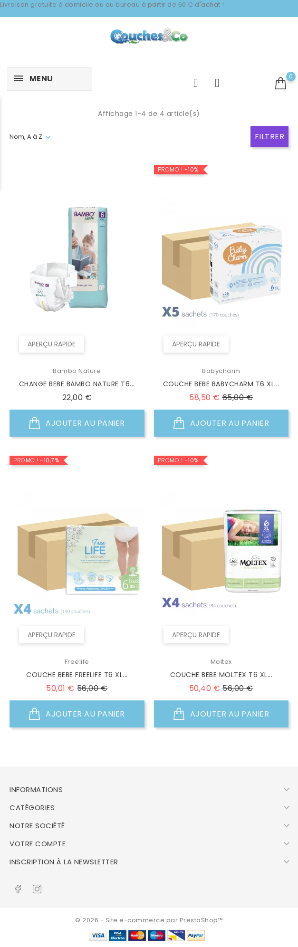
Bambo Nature (77, 370)
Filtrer (270, 136)
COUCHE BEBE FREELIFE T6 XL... (77, 674)
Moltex (221, 661)
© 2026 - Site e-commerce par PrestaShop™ (149, 920)
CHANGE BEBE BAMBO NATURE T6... (77, 384)
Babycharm (221, 370)
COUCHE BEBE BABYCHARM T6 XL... (221, 384)
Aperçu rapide (52, 344)
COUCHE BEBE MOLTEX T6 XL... (221, 674)
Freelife (77, 661)
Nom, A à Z (26, 136)
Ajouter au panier (77, 423)
